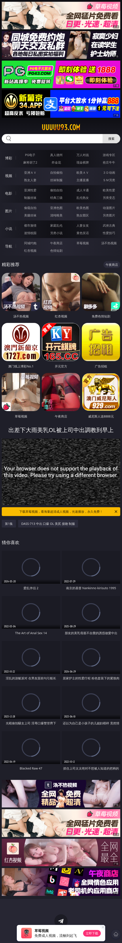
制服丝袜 (30, 198)
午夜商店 (56, 243)
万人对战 (82, 155)
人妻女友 (82, 225)
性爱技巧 (109, 233)
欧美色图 (82, 208)
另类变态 (109, 198)
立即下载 (92, 933)
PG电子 (30, 155)
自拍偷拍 (56, 172)
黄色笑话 (82, 233)
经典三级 (56, 198)
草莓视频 (82, 243)
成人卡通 (82, 190)
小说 (8, 228)
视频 (8, 175)
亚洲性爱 (30, 190)
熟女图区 (82, 215)
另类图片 (109, 215)
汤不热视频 (109, 243)
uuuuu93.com (61, 127)
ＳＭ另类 (109, 180)
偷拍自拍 (56, 190)
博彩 (8, 158)
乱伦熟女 (82, 198)
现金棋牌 (82, 162)
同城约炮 (30, 243)
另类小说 (56, 233)
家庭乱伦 (56, 225)
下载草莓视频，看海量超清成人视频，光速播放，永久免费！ (68, 511)
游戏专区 (109, 155)
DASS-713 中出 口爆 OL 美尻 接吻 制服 (48, 524)
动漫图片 (109, 208)
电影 (8, 193)
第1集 (9, 524)
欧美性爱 (109, 190)
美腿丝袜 (30, 215)
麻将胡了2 (30, 162)
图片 (8, 211)
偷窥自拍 (30, 208)
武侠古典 (109, 225)
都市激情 (30, 225)
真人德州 (56, 155)
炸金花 (56, 162)
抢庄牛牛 (109, 162)
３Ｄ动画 (109, 172)
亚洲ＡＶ (30, 172)
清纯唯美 (56, 215)
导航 (8, 246)
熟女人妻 (30, 180)
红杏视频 (30, 250)
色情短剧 (56, 250)
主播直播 (82, 180)
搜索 (111, 138)
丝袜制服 (56, 180)
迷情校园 (30, 233)
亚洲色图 (56, 208)
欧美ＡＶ (82, 172)
